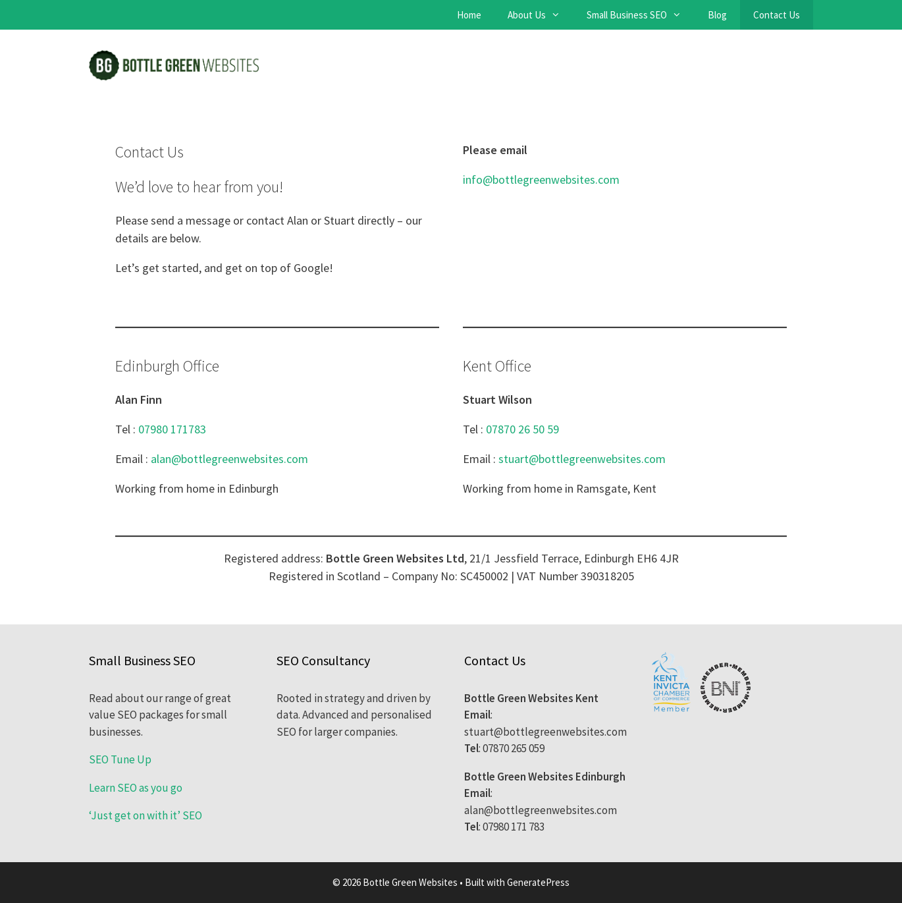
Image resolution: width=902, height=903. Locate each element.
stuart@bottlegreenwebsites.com (582, 458)
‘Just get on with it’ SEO (145, 815)
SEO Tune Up (120, 759)
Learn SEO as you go (135, 787)
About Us (540, 15)
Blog (717, 15)
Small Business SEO (641, 15)
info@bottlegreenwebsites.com (541, 179)
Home (469, 15)
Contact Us (776, 15)
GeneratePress (538, 882)
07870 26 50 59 (522, 429)
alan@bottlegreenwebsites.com (229, 458)
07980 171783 (172, 429)
